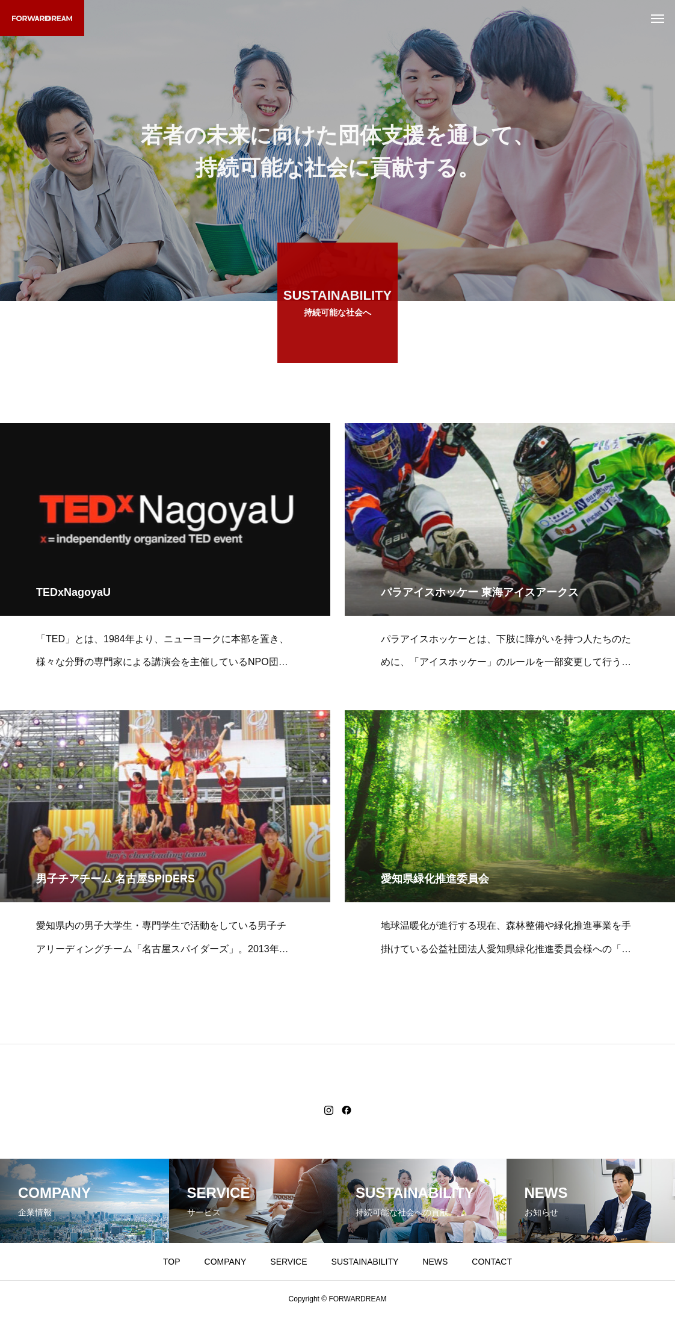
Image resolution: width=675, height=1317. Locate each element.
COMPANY (226, 1261)
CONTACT (492, 1261)
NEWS (435, 1261)
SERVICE (288, 1261)
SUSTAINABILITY (365, 1261)
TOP (171, 1261)
